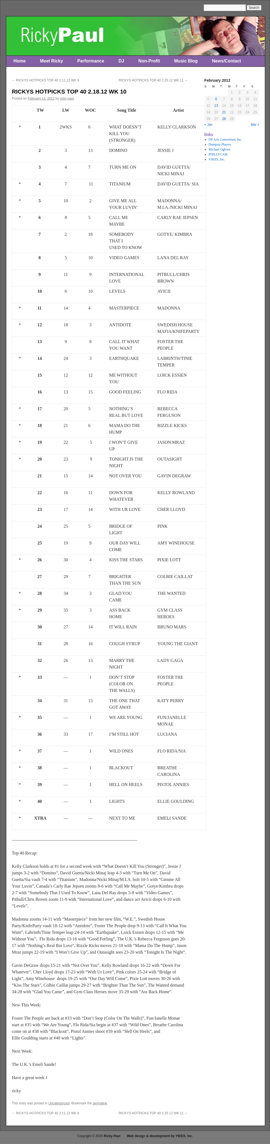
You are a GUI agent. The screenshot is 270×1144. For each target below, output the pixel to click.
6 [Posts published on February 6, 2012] (216, 99)
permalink (100, 1103)
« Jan (208, 125)
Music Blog (186, 61)
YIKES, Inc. (217, 159)
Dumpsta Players (220, 144)
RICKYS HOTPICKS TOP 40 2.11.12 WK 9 (45, 80)
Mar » (255, 125)
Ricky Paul (112, 1136)
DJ (121, 61)
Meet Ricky (51, 61)
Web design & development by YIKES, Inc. (160, 1136)
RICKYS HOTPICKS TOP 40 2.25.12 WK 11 (153, 80)
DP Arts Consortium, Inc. (225, 139)
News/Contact (226, 61)
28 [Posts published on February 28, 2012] (224, 119)
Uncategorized (59, 1103)
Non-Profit (149, 61)
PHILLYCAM (218, 154)
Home (19, 61)
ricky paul (67, 98)
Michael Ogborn (219, 149)
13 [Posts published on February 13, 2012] (216, 106)
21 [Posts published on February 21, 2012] (224, 112)
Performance (90, 61)
